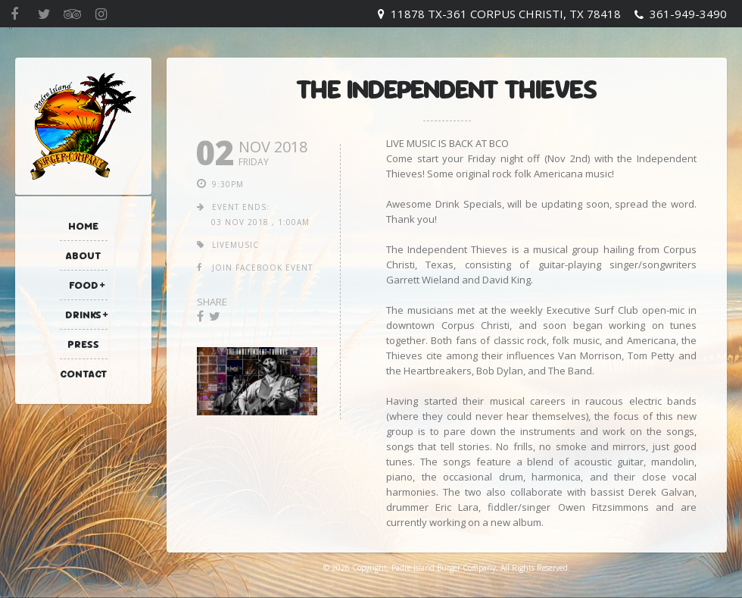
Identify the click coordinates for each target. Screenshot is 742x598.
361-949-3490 (688, 13)
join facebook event (262, 267)
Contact (84, 373)
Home (83, 226)
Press (83, 344)
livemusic (235, 245)
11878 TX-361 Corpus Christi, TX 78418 (506, 13)
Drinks (83, 314)
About (83, 255)
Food (83, 285)
